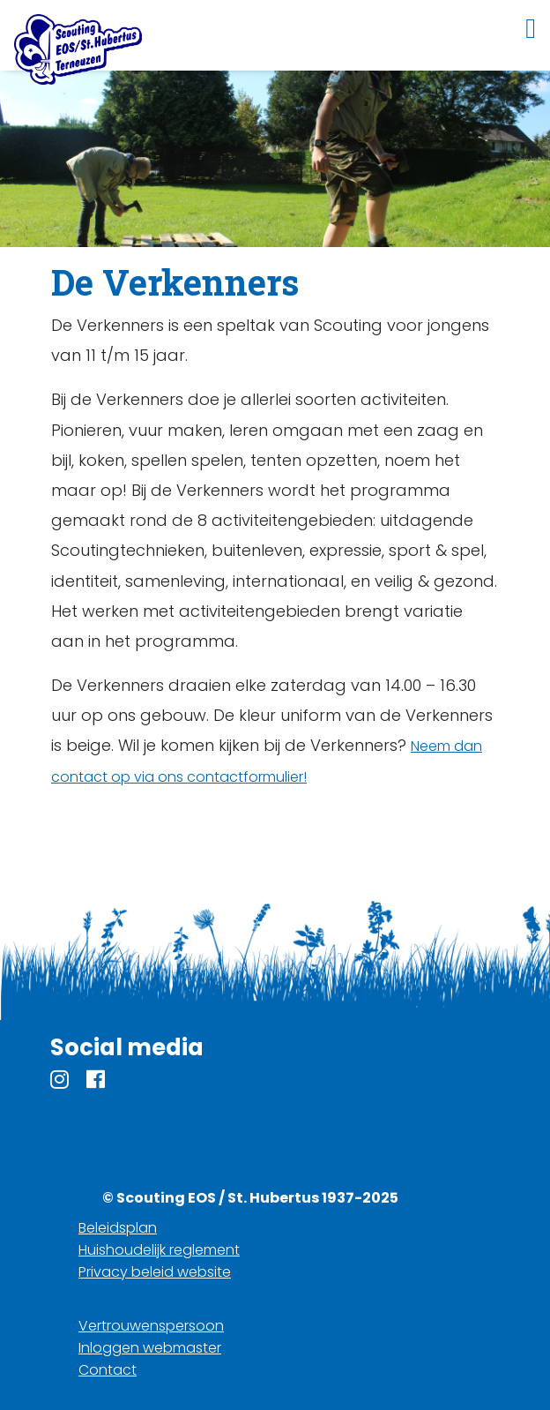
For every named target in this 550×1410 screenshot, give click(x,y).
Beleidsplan (117, 1228)
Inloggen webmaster (149, 1348)
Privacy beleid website (154, 1272)
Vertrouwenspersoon (151, 1326)
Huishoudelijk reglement (159, 1250)
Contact (107, 1370)
